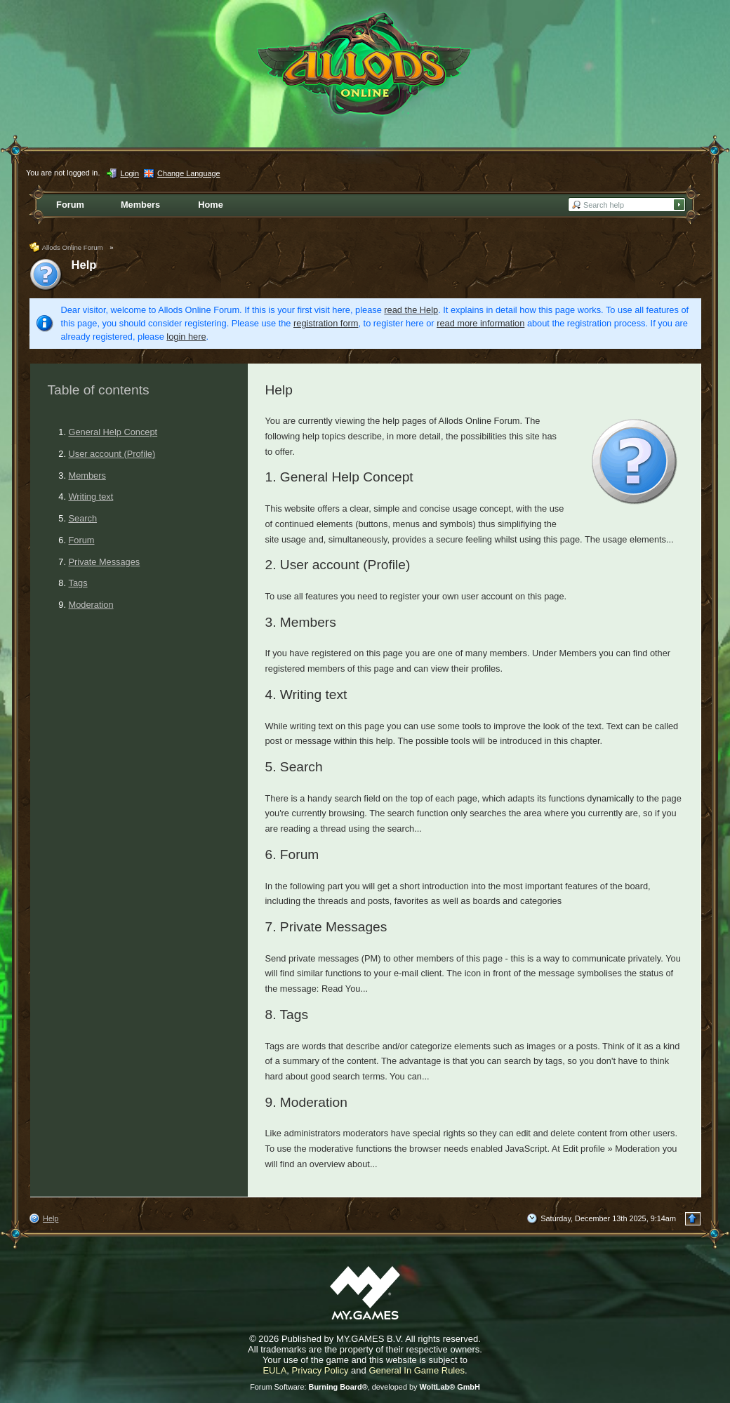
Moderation (91, 604)
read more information (480, 323)
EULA (274, 1370)
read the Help (411, 310)
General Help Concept (113, 432)
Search (83, 518)
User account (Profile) (112, 453)
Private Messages (104, 562)
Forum (82, 540)
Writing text (91, 496)
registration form (325, 323)
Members (87, 475)
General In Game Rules (417, 1370)
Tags (78, 583)
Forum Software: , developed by (365, 1387)
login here (186, 336)
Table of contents (99, 390)
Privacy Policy (320, 1370)
